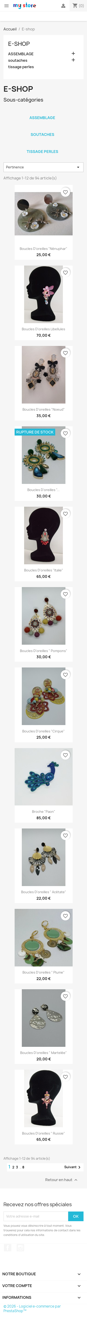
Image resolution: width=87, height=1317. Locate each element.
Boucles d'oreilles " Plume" (43, 972)
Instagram (20, 1247)
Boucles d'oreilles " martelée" (43, 1053)
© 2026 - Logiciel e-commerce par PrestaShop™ (32, 1308)
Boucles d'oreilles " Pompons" (43, 651)
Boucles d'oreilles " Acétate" (43, 892)
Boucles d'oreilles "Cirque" (43, 731)
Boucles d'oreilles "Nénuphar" (43, 248)
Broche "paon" (43, 811)
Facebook (7, 1247)
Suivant (73, 1167)
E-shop (19, 44)
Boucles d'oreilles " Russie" (43, 1133)
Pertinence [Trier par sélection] (43, 167)
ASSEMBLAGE (21, 54)
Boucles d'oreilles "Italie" (43, 570)
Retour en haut (62, 1180)
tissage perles (21, 66)
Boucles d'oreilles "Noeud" (44, 409)
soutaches (17, 60)
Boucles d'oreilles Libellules (43, 329)
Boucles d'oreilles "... (43, 490)
